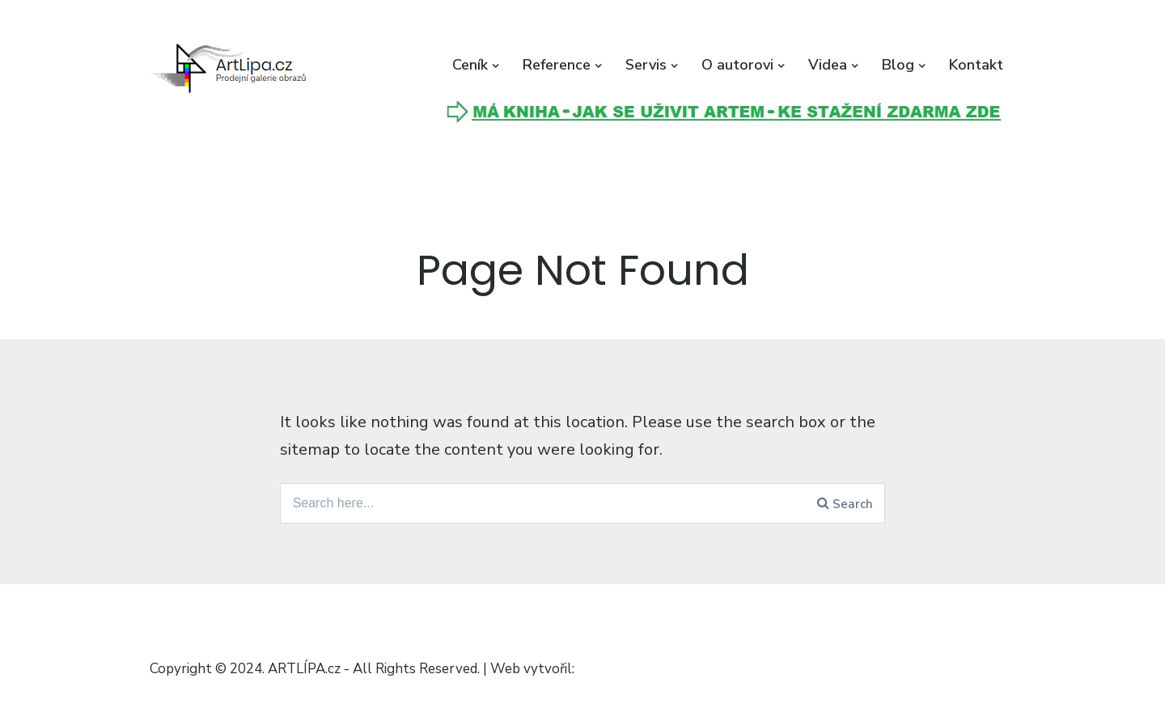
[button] (230, 69)
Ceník (470, 64)
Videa (827, 64)
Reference (557, 64)
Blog (898, 64)
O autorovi (737, 64)
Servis (646, 64)
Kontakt (976, 64)
